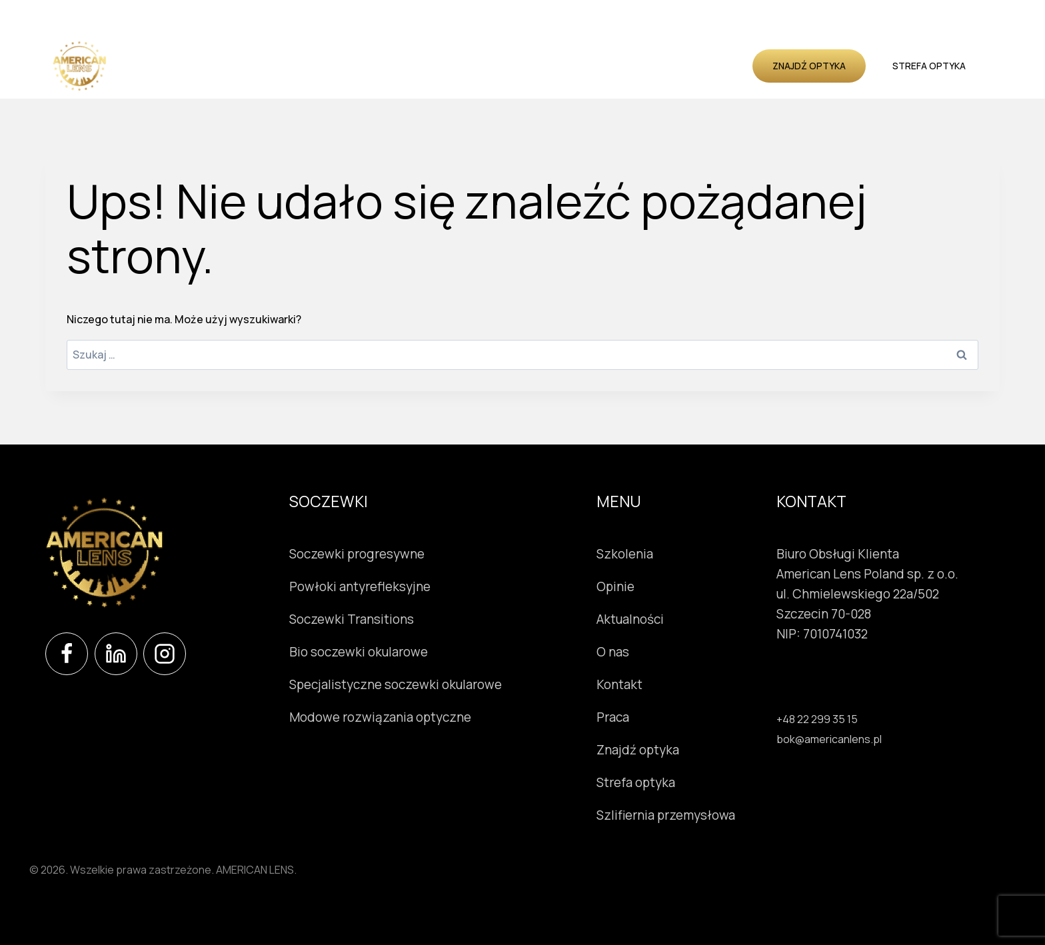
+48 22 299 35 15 (817, 719)
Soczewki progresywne (357, 553)
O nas (675, 65)
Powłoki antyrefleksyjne (360, 586)
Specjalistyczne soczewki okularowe (395, 684)
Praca (615, 717)
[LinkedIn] (116, 653)
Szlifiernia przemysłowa (668, 815)
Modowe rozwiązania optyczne (380, 717)
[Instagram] (164, 653)
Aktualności (617, 65)
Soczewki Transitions (351, 619)
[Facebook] (66, 653)
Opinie (558, 65)
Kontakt (724, 65)
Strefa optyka (929, 65)
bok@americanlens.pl (829, 739)
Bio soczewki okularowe (358, 651)
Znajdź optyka (809, 65)
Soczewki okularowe (271, 65)
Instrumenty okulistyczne (403, 65)
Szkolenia (507, 65)
